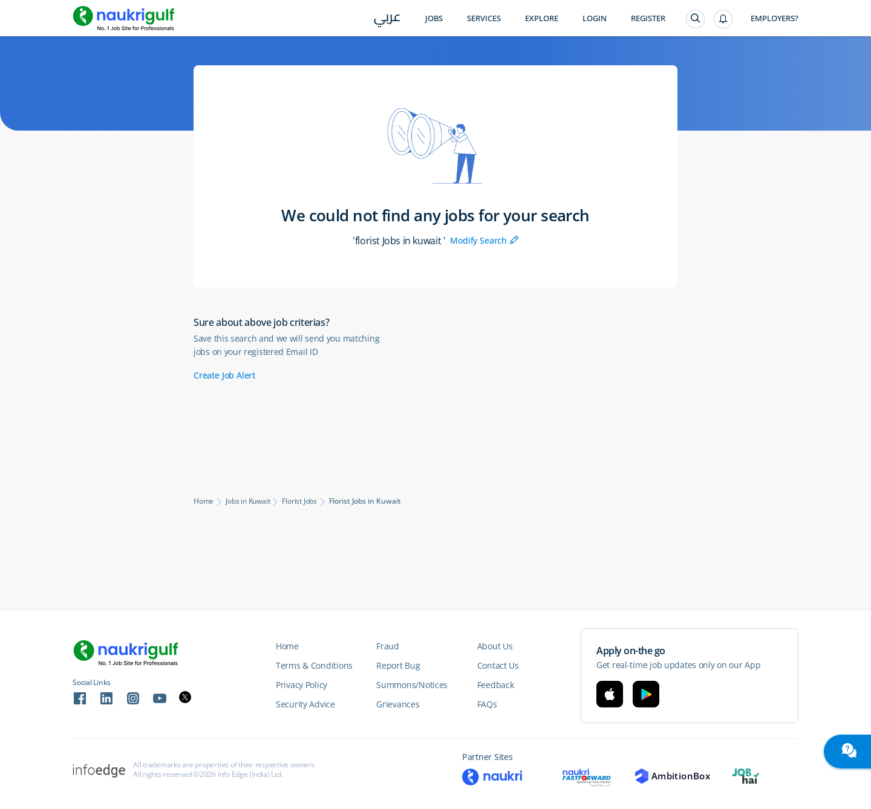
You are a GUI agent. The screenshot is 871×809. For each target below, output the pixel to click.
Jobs (434, 18)
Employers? (774, 18)
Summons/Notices (412, 684)
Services (484, 18)
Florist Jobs (299, 501)
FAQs (487, 704)
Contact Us (498, 665)
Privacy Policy (301, 684)
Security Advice (305, 704)
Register (648, 18)
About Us (495, 646)
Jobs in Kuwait (248, 501)
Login (594, 18)
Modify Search (484, 240)
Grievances (397, 704)
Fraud (387, 646)
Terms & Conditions (314, 665)
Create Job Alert (224, 375)
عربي (387, 19)
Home (204, 501)
